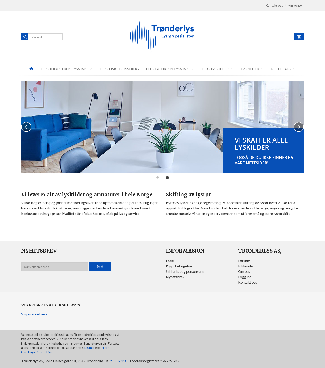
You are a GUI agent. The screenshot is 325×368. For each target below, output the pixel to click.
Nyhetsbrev (175, 277)
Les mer (89, 348)
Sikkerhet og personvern (185, 271)
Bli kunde (245, 266)
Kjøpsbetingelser (179, 266)
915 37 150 (118, 361)
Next (303, 126)
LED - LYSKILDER (215, 69)
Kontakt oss (247, 282)
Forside (244, 260)
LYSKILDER (250, 69)
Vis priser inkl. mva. (34, 314)
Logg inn (244, 277)
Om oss (244, 271)
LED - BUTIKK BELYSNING (167, 69)
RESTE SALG (281, 69)
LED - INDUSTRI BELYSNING (64, 69)
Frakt (170, 260)
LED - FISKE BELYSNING (119, 69)
